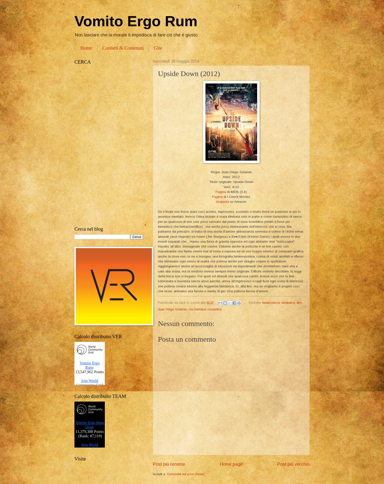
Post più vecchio (293, 464)
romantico (215, 309)
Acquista (222, 201)
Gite (158, 48)
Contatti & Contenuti (123, 48)
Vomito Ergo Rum (135, 21)
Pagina (221, 192)
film (299, 302)
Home (86, 48)
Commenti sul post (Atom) (185, 474)
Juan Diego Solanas (172, 309)
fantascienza (271, 302)
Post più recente (169, 464)
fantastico (288, 302)
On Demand (197, 309)
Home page (231, 464)
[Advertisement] (108, 145)
